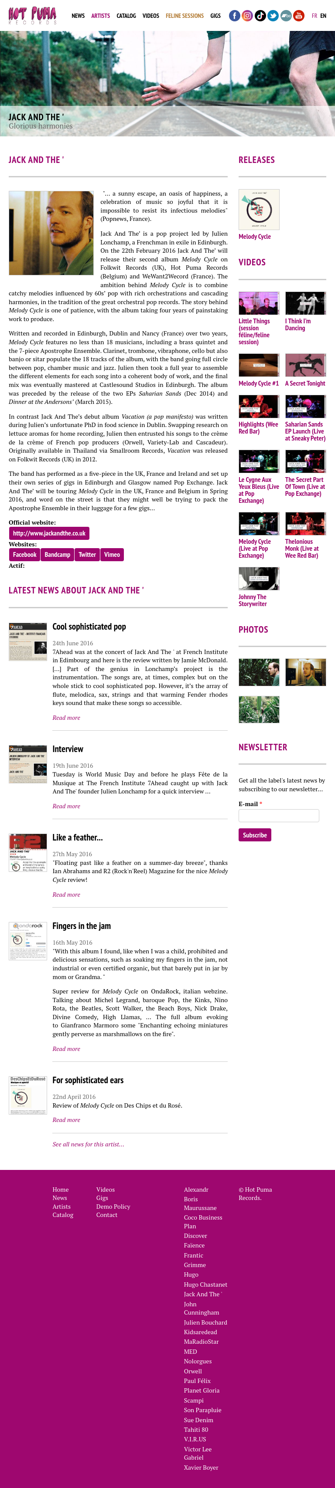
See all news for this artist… (88, 1144)
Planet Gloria (202, 1390)
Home (60, 1189)
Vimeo (112, 554)
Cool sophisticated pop (89, 626)
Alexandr (196, 1189)
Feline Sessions (185, 16)
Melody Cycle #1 (259, 383)
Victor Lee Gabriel (198, 1453)
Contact (107, 1214)
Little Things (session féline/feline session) (254, 331)
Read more (66, 717)
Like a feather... (77, 837)
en (323, 16)
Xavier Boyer (201, 1467)
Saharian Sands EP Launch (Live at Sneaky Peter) (305, 431)
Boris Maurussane (200, 1203)
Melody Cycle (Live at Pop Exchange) (255, 548)
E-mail (250, 804)
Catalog (126, 16)
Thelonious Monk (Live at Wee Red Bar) (302, 548)
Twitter (87, 554)
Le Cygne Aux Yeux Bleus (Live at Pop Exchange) (259, 490)
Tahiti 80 (196, 1429)
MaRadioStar (201, 1341)
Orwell (193, 1371)
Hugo (191, 1274)
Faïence (194, 1245)
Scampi (194, 1400)
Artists (101, 16)
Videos (151, 16)
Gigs (215, 16)
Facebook (24, 554)
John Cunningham (201, 1308)
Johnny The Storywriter (253, 600)
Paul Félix (197, 1380)
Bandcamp (57, 554)
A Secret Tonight (305, 383)
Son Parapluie (203, 1410)
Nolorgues (198, 1361)
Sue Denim (199, 1420)
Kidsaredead (200, 1332)
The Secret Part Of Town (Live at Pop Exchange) (305, 486)
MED (190, 1351)
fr (315, 16)
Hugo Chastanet (206, 1284)
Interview (67, 749)
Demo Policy (113, 1206)
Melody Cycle (255, 236)
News (78, 16)
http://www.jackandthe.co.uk (49, 533)
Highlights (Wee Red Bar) (258, 427)
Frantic (193, 1255)
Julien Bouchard (205, 1322)
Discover (195, 1235)
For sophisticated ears (87, 1080)
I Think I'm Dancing (298, 324)
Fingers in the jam (81, 926)
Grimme (195, 1265)
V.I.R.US (195, 1439)
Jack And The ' (203, 1294)
